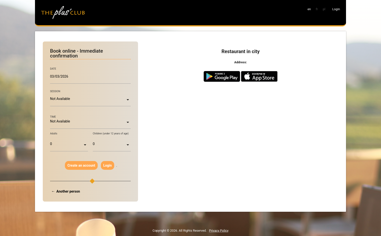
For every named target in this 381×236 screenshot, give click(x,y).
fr (317, 9)
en (309, 9)
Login (107, 165)
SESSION (55, 91)
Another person (68, 191)
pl (324, 9)
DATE (53, 68)
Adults (53, 133)
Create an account (81, 165)
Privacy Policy (218, 230)
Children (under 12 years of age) (111, 133)
